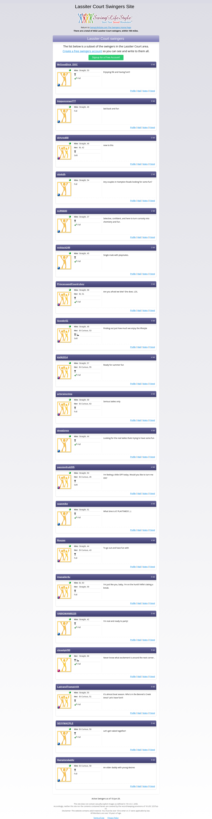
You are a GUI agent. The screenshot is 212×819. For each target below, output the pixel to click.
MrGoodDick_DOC (67, 64)
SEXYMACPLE (65, 723)
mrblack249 (63, 247)
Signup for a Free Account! (106, 57)
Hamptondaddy (65, 760)
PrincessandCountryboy (70, 284)
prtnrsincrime (64, 394)
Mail (139, 91)
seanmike (62, 503)
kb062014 (62, 357)
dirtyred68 (62, 137)
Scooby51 (62, 320)
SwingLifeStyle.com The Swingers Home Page (110, 27)
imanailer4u (63, 577)
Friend (152, 91)
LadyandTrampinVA (68, 686)
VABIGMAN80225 (66, 613)
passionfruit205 (65, 467)
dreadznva (63, 430)
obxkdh (61, 174)
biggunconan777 (66, 101)
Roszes (61, 540)
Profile (133, 91)
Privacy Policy (113, 817)
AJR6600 (62, 211)
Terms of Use (99, 817)
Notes (145, 91)
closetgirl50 (63, 650)
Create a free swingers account (82, 51)
